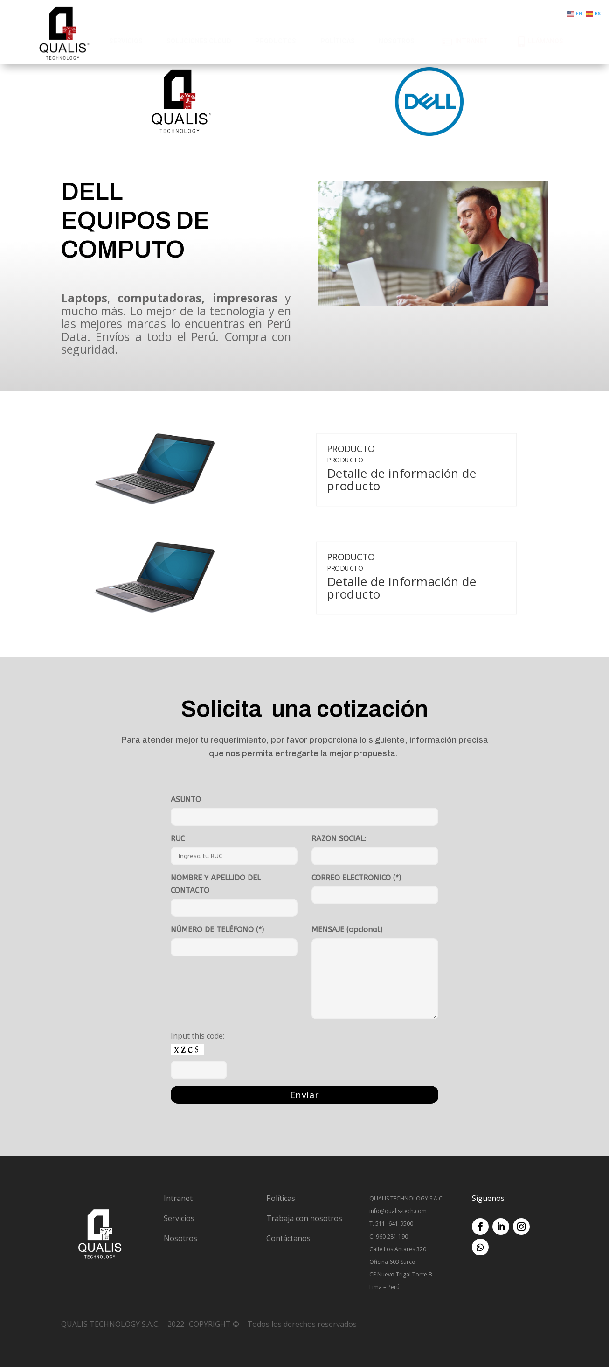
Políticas (280, 1198)
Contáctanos (288, 1238)
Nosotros (180, 1238)
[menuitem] (125, 41)
